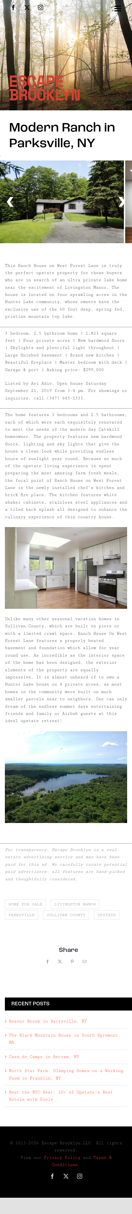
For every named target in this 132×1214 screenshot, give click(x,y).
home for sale (25, 904)
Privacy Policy (62, 1157)
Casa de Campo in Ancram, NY (44, 1056)
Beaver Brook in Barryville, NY (48, 1021)
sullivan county (66, 915)
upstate (107, 915)
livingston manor (75, 904)
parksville (21, 915)
